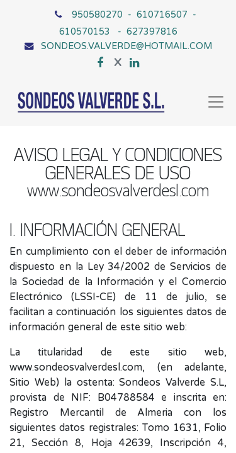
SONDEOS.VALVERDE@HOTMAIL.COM (126, 45)
